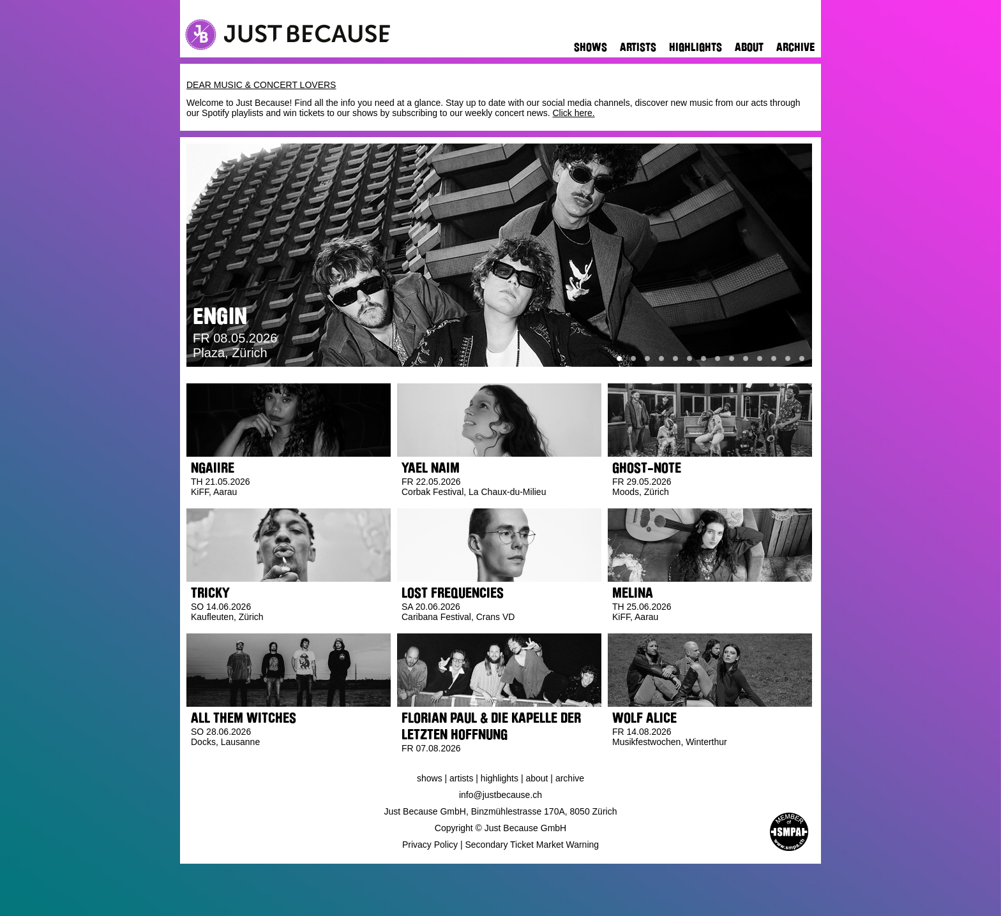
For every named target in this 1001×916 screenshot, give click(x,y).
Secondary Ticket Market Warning (532, 844)
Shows (590, 47)
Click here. (573, 113)
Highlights (695, 47)
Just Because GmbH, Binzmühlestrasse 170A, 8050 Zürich (500, 811)
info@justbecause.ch (500, 795)
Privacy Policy (430, 844)
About (749, 47)
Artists (638, 47)
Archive (795, 47)
